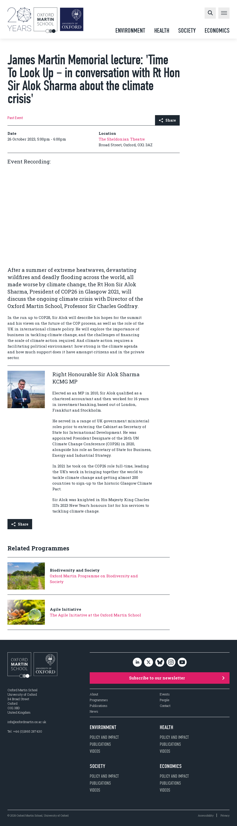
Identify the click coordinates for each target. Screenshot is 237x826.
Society (187, 30)
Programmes (99, 700)
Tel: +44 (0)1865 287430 (24, 731)
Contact (165, 705)
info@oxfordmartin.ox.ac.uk (26, 722)
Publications (98, 705)
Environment (130, 30)
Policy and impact (104, 737)
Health (161, 30)
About (94, 694)
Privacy (225, 815)
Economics (217, 30)
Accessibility (206, 815)
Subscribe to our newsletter (177, 677)
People (164, 700)
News (94, 711)
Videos (95, 751)
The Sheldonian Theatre (122, 139)
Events (165, 694)
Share (167, 120)
